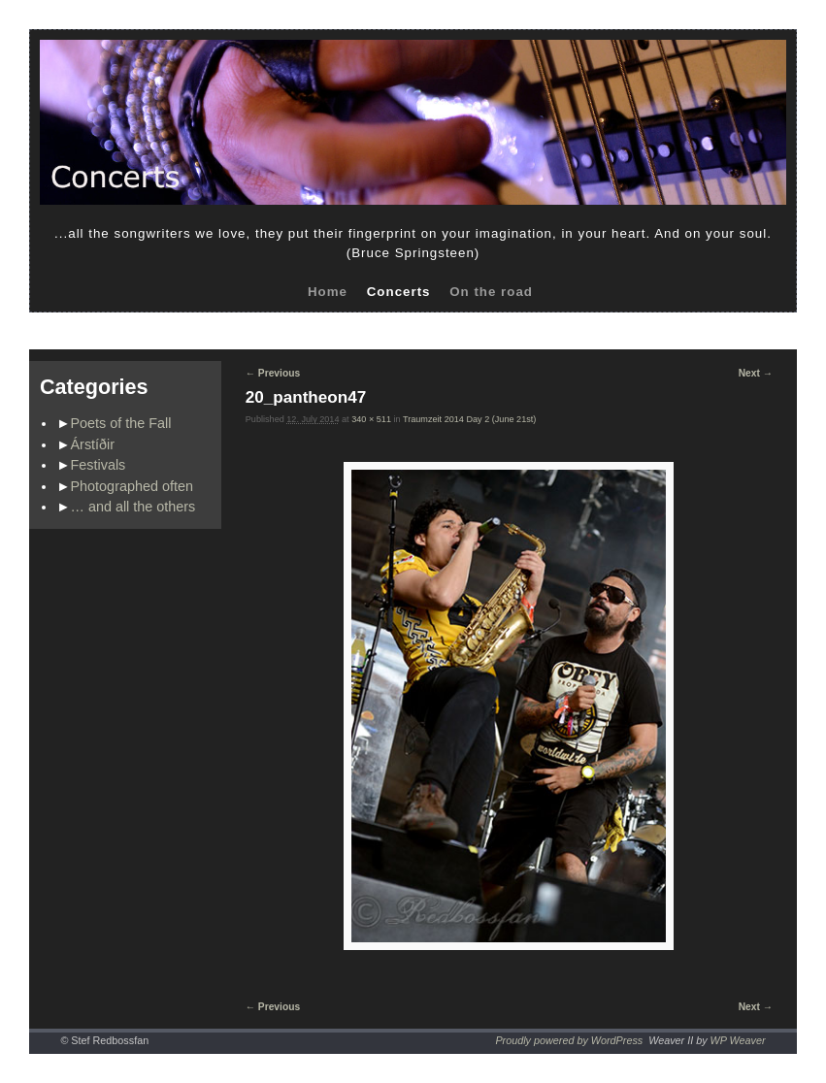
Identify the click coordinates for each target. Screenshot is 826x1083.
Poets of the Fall (121, 423)
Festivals (98, 465)
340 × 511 (371, 419)
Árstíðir (93, 444)
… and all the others (133, 506)
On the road (491, 291)
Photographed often (132, 486)
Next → (756, 373)
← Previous (273, 373)
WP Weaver (738, 1040)
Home (327, 291)
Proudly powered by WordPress (569, 1040)
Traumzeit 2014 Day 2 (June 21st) (469, 419)
